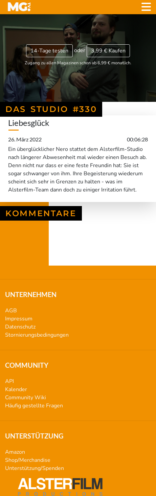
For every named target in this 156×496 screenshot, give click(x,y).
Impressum (18, 318)
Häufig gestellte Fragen (34, 405)
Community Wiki (25, 397)
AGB (11, 310)
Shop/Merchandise (27, 460)
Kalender (16, 389)
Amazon (15, 452)
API (9, 381)
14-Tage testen (49, 50)
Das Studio (78, 253)
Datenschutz (20, 327)
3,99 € (108, 50)
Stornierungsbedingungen (37, 335)
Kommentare (40, 213)
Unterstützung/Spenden (34, 468)
